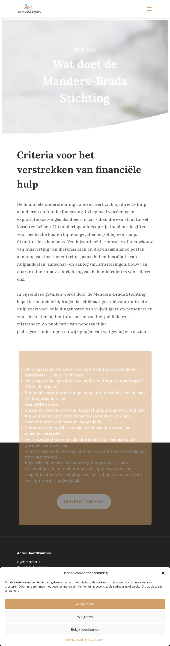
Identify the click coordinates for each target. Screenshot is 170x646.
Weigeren (85, 616)
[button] (163, 573)
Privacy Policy (94, 640)
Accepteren (85, 604)
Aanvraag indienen (84, 500)
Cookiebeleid (74, 640)
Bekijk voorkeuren (85, 629)
